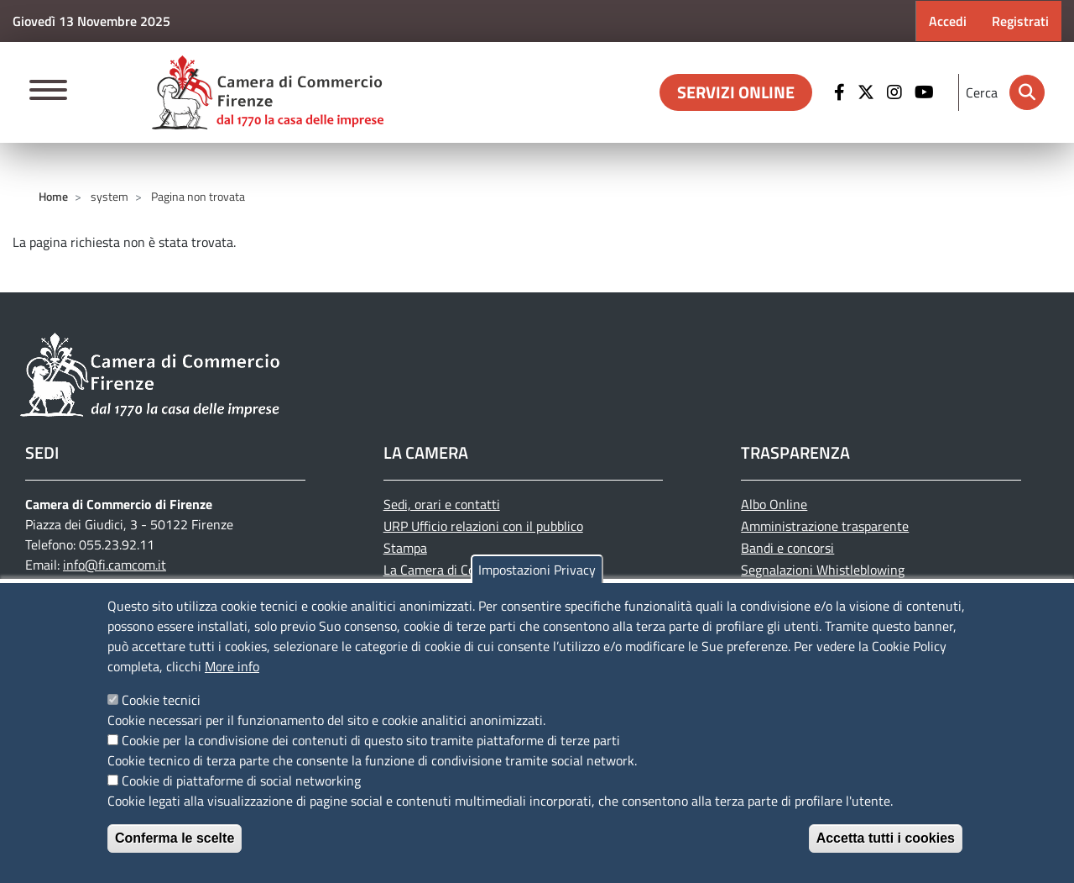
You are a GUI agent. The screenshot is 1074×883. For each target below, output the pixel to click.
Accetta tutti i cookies (885, 838)
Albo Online (774, 504)
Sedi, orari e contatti (441, 504)
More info (232, 666)
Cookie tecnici (161, 700)
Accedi (948, 21)
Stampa (405, 548)
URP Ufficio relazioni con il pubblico (483, 526)
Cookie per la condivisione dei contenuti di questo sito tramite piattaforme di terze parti (371, 740)
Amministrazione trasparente (825, 526)
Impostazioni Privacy (537, 570)
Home (53, 196)
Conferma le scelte (174, 838)
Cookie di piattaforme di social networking (241, 780)
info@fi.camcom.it (114, 565)
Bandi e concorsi (787, 548)
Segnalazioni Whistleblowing (823, 570)
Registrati (1020, 21)
